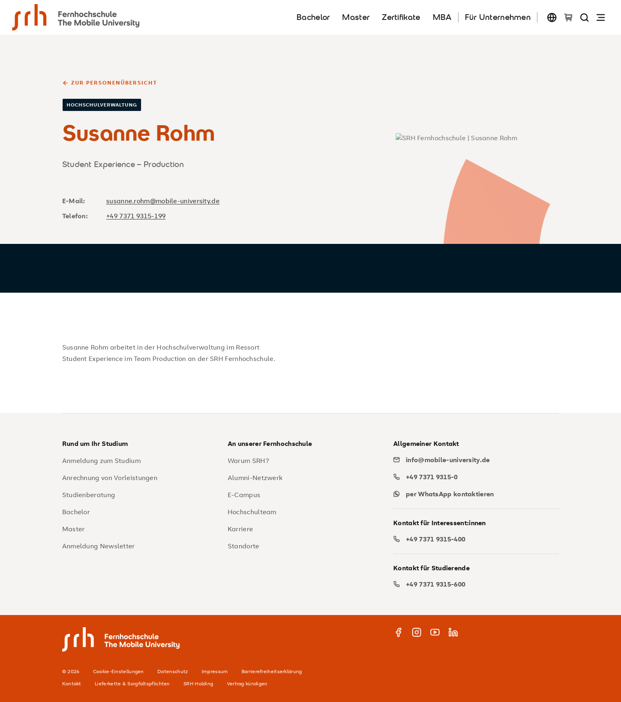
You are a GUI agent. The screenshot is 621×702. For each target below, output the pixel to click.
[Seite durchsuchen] (584, 17)
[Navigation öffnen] (601, 17)
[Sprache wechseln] (552, 17)
